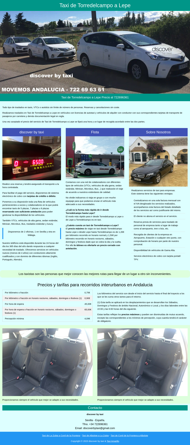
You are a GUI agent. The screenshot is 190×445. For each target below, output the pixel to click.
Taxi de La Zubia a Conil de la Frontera (61, 435)
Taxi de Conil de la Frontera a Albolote (129, 435)
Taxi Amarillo (113, 441)
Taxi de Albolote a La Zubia (95, 435)
